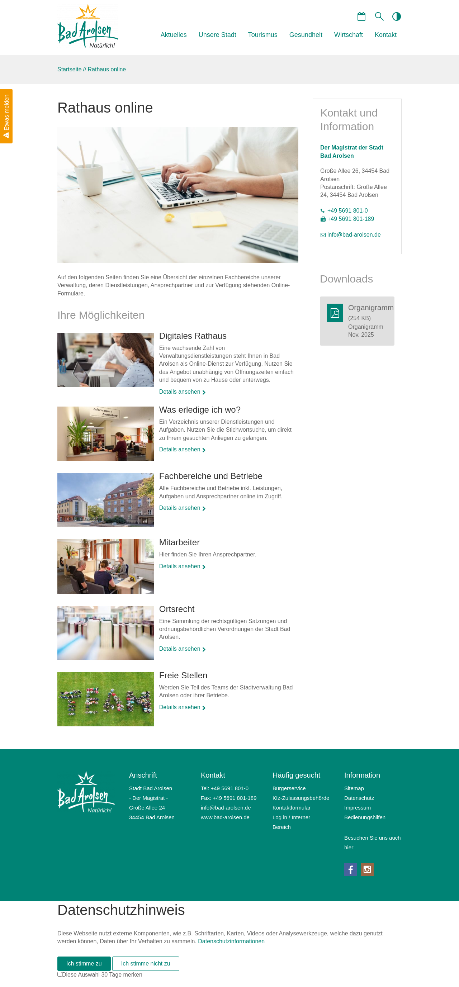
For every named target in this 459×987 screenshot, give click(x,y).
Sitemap (354, 788)
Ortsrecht (177, 609)
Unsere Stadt (217, 34)
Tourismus (263, 34)
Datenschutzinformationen (231, 941)
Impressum (357, 808)
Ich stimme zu (84, 963)
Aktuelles (174, 34)
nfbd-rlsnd (354, 235)
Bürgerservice (289, 788)
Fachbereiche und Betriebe (210, 476)
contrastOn (396, 16)
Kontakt (386, 34)
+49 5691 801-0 (347, 211)
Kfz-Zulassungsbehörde (301, 798)
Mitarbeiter (179, 542)
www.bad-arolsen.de (225, 817)
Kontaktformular (292, 808)
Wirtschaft (348, 34)
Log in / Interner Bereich (291, 822)
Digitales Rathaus (193, 336)
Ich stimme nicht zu (145, 963)
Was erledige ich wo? (200, 409)
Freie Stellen (183, 675)
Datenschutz (359, 798)
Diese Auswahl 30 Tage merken (102, 975)
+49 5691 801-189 (350, 219)
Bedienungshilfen (364, 817)
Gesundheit (305, 34)
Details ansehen (179, 392)
